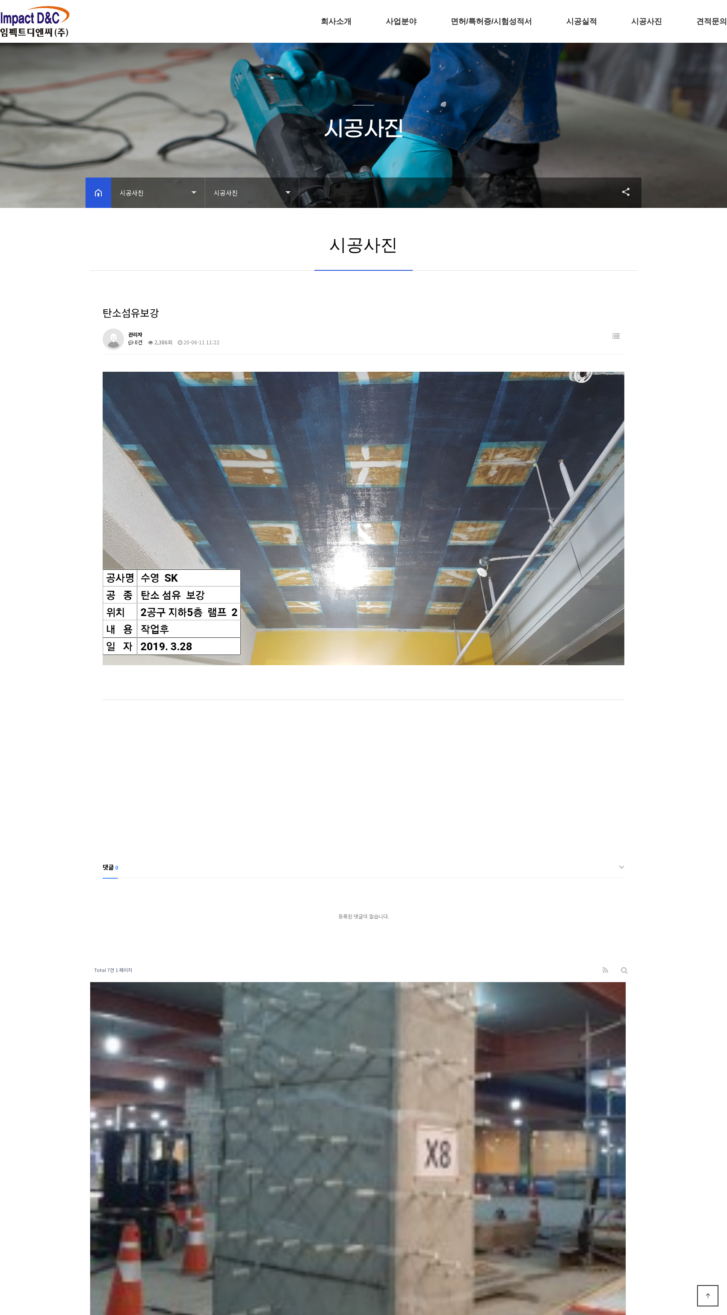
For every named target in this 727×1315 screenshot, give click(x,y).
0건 (135, 342)
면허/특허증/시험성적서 (491, 21)
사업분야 (401, 21)
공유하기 (622, 191)
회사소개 (336, 21)
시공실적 (581, 21)
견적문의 (711, 21)
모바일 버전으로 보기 (215, 1287)
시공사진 (646, 21)
